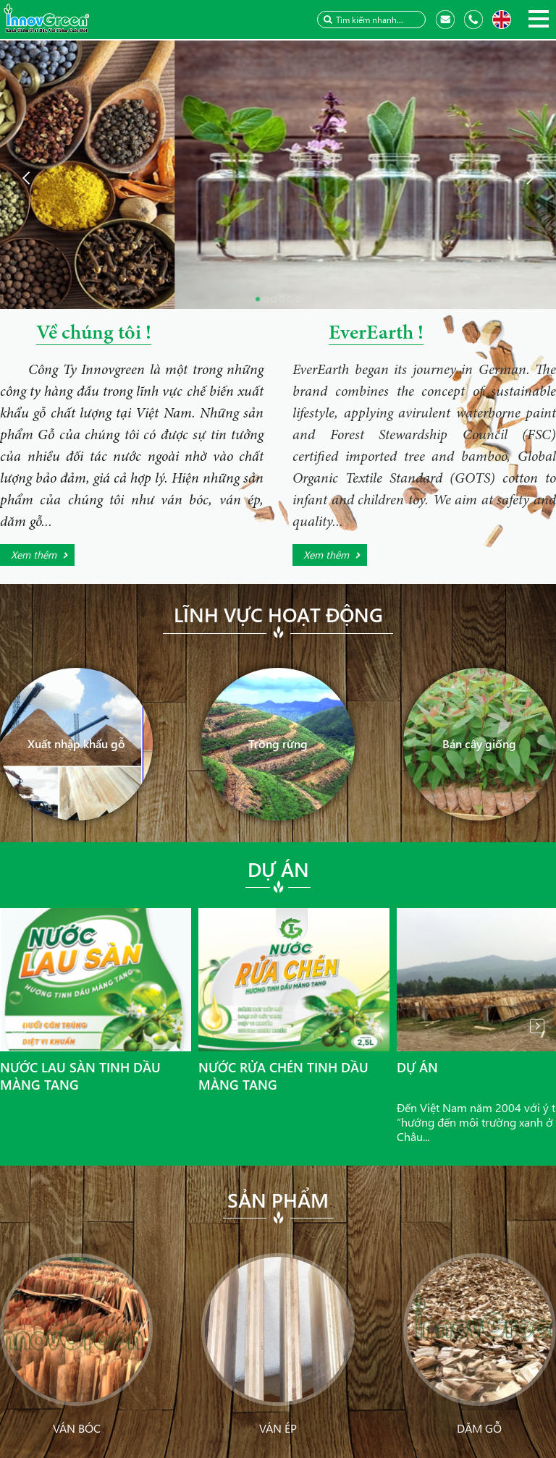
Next (537, 1026)
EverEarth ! (376, 334)
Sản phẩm (278, 1200)
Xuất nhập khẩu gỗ (76, 743)
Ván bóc (77, 1428)
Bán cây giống (479, 743)
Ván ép (278, 1428)
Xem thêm (33, 554)
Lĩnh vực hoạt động (278, 614)
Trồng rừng (278, 743)
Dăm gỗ (479, 1428)
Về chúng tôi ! (93, 334)
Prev (18, 1026)
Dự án (278, 869)
